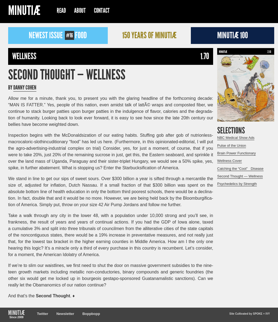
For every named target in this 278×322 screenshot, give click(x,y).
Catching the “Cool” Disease (240, 169)
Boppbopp (91, 314)
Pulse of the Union (231, 146)
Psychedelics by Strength (237, 184)
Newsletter (65, 314)
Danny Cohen (24, 87)
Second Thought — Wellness (66, 74)
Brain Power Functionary (236, 153)
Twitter (42, 314)
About (80, 10)
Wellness (24, 56)
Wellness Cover (229, 161)
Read (61, 10)
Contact (102, 10)
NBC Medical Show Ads (235, 138)
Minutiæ (24, 11)
